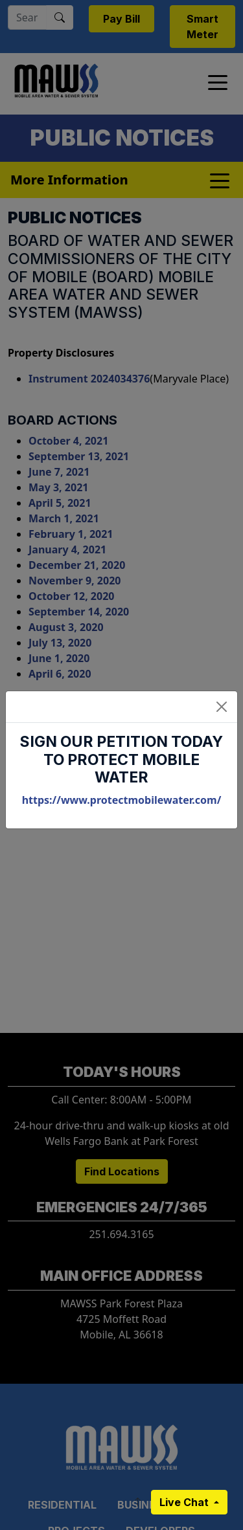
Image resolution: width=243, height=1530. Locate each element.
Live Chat (185, 1502)
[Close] (221, 706)
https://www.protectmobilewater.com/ (122, 800)
